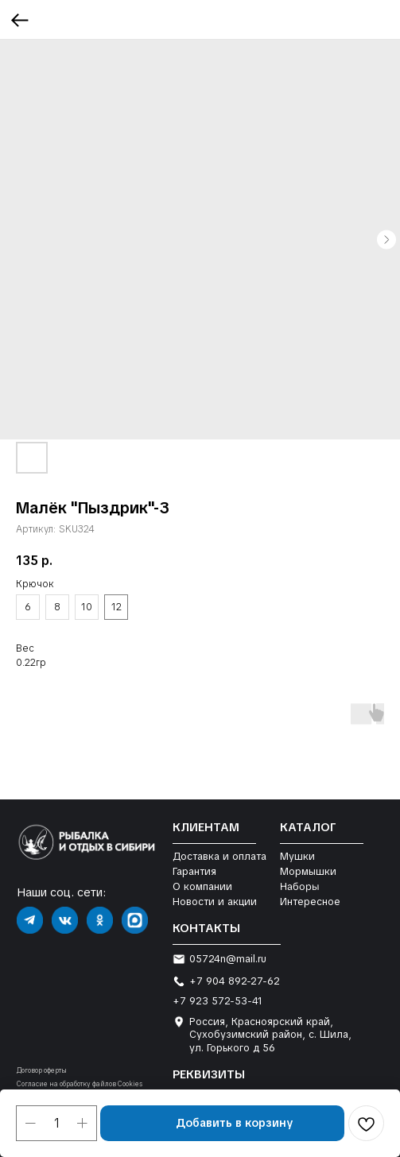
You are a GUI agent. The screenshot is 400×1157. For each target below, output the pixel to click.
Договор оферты (42, 1070)
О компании (202, 886)
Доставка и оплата (219, 856)
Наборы (299, 886)
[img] (30, 920)
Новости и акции (215, 901)
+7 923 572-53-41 (217, 1001)
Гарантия (194, 871)
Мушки (297, 856)
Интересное (310, 901)
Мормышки (308, 871)
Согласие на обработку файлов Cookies (79, 1084)
